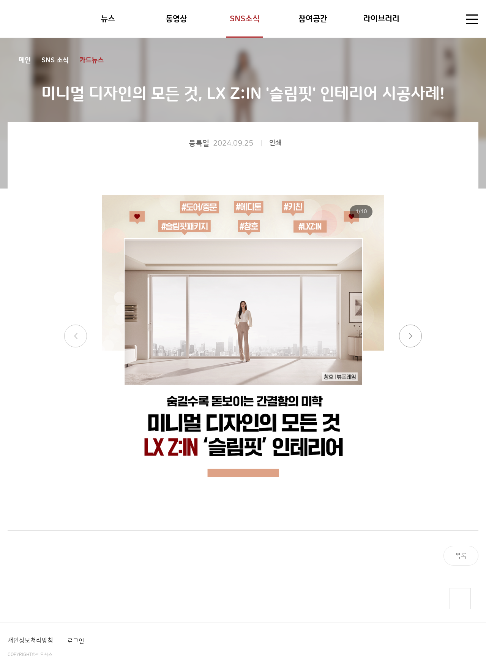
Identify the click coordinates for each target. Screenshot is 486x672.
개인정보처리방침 (30, 640)
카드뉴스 (91, 60)
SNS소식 (245, 18)
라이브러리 (381, 18)
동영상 (176, 18)
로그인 (75, 641)
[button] (410, 336)
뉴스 (108, 18)
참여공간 (312, 18)
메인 (25, 60)
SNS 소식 (55, 60)
